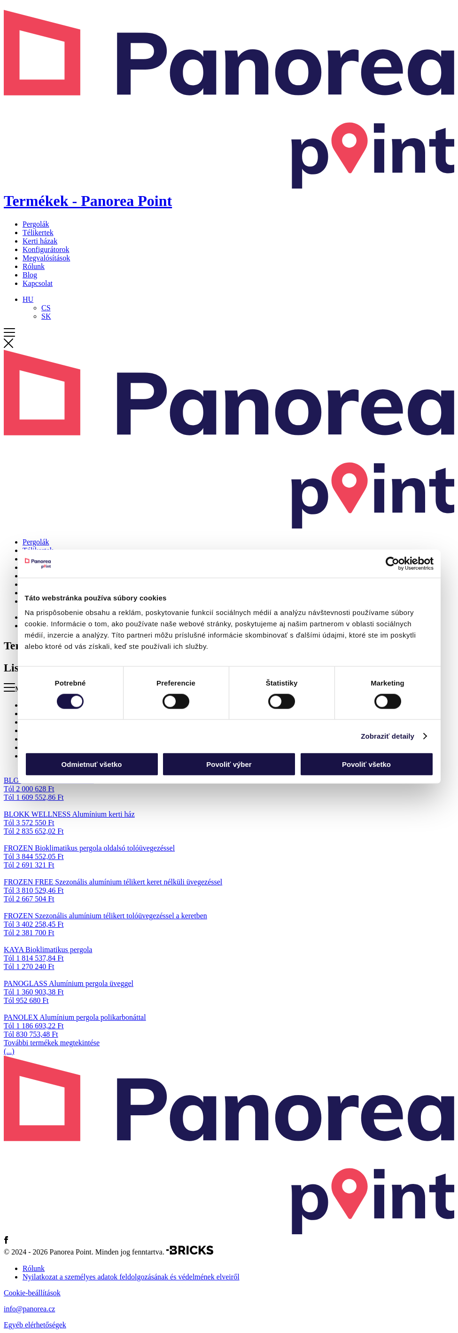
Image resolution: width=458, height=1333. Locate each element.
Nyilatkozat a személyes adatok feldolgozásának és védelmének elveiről (131, 1277)
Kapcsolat (38, 283)
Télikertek (38, 233)
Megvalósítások (46, 258)
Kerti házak (40, 241)
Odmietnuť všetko (92, 764)
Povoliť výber (228, 764)
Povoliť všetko (366, 764)
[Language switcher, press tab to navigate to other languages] (28, 299)
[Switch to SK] (46, 316)
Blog (30, 275)
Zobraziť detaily (387, 736)
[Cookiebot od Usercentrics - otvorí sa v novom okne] (392, 563)
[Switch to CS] (46, 308)
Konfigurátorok (46, 249)
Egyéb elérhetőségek (35, 1325)
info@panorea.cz (29, 1309)
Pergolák (36, 224)
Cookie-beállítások (32, 1293)
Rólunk (34, 266)
